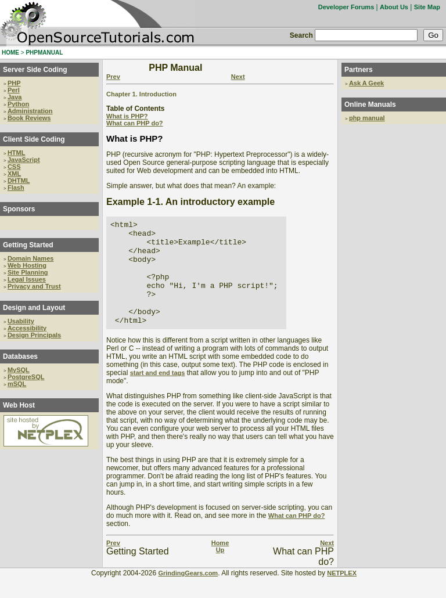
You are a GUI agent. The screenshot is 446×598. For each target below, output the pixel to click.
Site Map (427, 6)
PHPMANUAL (44, 52)
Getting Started (28, 245)
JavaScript (24, 159)
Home (220, 563)
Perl (14, 90)
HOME (10, 52)
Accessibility (27, 328)
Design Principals (34, 335)
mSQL (17, 383)
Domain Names (30, 258)
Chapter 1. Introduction (141, 94)
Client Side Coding (34, 139)
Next (238, 76)
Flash (16, 187)
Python (18, 103)
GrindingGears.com (188, 593)
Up (220, 570)
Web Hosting (27, 265)
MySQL (19, 369)
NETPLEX (342, 593)
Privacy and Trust (34, 286)
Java (14, 96)
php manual (367, 117)
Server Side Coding (35, 70)
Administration (30, 110)
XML (14, 173)
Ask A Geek (366, 83)
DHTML (19, 180)
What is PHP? (127, 116)
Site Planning (28, 272)
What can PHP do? (134, 123)
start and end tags (157, 393)
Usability (21, 321)
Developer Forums (346, 6)
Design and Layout (34, 308)
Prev (113, 76)
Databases (20, 356)
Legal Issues (27, 279)
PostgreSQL (26, 376)
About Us (394, 6)
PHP (14, 83)
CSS (14, 166)
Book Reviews (29, 117)
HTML (17, 152)
